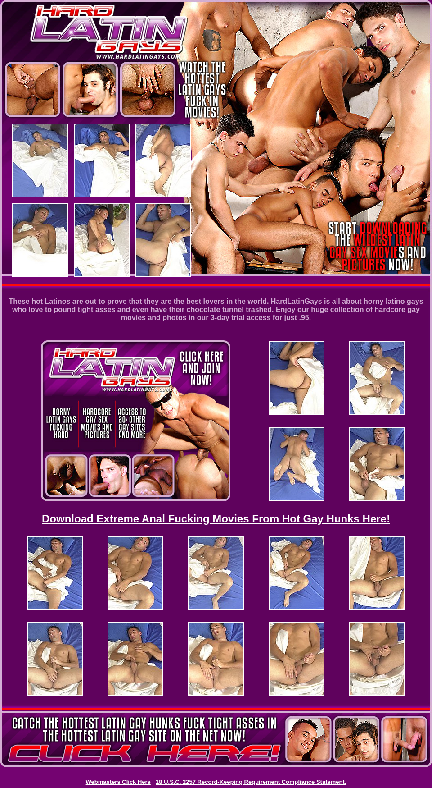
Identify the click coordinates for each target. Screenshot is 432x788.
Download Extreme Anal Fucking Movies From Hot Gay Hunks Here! (216, 519)
